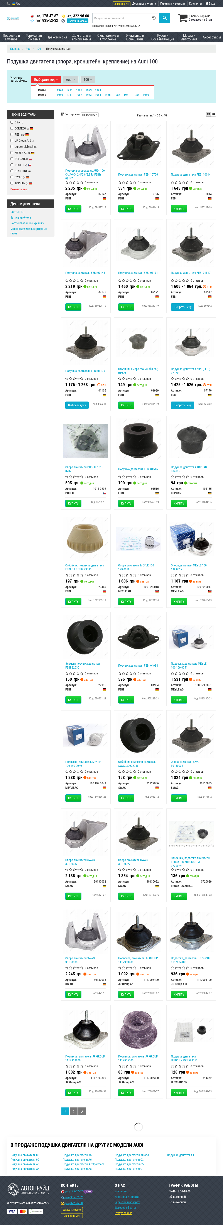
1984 (98, 95)
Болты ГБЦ (17, 212)
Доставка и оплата (144, 3)
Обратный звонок (77, 21)
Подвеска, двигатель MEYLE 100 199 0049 (83, 764)
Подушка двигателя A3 (24, 1164)
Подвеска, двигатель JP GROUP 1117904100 (191, 960)
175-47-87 (44, 15)
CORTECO (24, 128)
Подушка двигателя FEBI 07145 (85, 273)
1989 (146, 95)
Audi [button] (70, 79)
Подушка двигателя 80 (24, 1155)
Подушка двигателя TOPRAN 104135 (189, 469)
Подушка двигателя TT (181, 1155)
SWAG (19, 177)
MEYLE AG (22, 153)
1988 (136, 95)
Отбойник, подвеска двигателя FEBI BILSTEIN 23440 (84, 567)
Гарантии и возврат (127, 1202)
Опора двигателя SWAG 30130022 (133, 862)
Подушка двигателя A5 (77, 1155)
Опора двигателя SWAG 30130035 (185, 764)
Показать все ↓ (19, 189)
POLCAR (21, 159)
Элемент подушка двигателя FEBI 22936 (83, 665)
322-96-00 (75, 15)
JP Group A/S (22, 140)
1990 (60, 90)
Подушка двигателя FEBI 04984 (138, 665)
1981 (69, 95)
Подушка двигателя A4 (24, 1169)
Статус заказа (123, 1213)
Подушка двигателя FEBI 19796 (138, 174)
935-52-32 (44, 20)
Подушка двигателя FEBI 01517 (191, 273)
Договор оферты (125, 1207)
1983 (89, 95)
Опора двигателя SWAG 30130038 (80, 960)
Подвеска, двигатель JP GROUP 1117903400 (138, 960)
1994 (98, 90)
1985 (108, 95)
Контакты (195, 3)
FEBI (22, 134)
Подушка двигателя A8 (77, 1169)
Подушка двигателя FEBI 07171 (138, 273)
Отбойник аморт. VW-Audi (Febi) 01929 (138, 371)
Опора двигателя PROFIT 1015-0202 (84, 469)
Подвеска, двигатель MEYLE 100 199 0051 (188, 665)
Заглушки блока (20, 217)
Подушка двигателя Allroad (132, 1155)
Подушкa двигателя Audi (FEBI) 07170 (190, 371)
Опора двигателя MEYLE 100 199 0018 (136, 567)
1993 (89, 90)
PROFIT (23, 165)
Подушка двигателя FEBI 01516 (138, 469)
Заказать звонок (72, 1209)
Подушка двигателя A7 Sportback (83, 1164)
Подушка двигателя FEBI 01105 (85, 371)
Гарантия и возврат (172, 3)
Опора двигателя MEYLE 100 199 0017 (189, 567)
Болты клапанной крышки (27, 223)
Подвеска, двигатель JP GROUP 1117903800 (85, 1058)
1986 (117, 95)
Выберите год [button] (46, 79)
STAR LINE (20, 171)
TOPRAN (21, 183)
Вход (210, 3)
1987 (127, 95)
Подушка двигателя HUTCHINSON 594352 (184, 1058)
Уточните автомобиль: (18, 79)
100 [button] (88, 79)
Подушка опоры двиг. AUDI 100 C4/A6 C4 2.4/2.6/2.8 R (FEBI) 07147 (85, 174)
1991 (69, 90)
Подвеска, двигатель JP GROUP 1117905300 (138, 1058)
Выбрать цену (182, 307)
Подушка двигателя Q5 (129, 1164)
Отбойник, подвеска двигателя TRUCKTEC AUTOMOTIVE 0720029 (190, 862)
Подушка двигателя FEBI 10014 (191, 174)
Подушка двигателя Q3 (129, 1159)
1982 (79, 95)
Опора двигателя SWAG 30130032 (80, 862)
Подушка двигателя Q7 (129, 1169)
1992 (79, 90)
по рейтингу (89, 114)
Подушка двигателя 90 (24, 1159)
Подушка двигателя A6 (77, 1159)
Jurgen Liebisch (23, 146)
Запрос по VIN (121, 3)
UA (16, 3)
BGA (16, 122)
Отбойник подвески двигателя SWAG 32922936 (137, 764)
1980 (60, 95)
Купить (73, 209)
